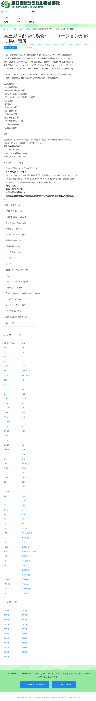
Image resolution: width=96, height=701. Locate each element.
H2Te (6, 547)
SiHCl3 (24, 486)
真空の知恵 (26, 574)
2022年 (6, 624)
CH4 (5, 463)
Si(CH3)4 (25, 463)
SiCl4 (24, 468)
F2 (5, 514)
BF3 (5, 384)
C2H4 (6, 403)
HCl (5, 551)
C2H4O (7, 407)
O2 (23, 435)
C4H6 (6, 435)
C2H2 (6, 398)
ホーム (6, 28)
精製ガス (25, 584)
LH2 (23, 343)
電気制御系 (26, 588)
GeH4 (6, 523)
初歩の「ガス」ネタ (29, 551)
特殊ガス (25, 565)
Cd (5, 454)
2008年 (24, 638)
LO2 (23, 361)
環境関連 (25, 570)
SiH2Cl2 (25, 477)
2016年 (6, 652)
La (5, 593)
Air (5, 347)
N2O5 (24, 398)
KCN (6, 588)
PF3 (23, 449)
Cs (5, 496)
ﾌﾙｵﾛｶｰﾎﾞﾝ (26, 593)
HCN (6, 556)
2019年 (6, 638)
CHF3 (6, 468)
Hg (5, 570)
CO (5, 482)
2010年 (24, 628)
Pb (23, 445)
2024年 (6, 614)
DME (6, 510)
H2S (5, 537)
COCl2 (6, 491)
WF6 (24, 519)
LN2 (23, 352)
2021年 (6, 628)
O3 (23, 440)
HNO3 (6, 579)
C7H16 (6, 445)
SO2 (23, 491)
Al (4, 352)
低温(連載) (26, 547)
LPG (23, 366)
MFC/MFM (26, 370)
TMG (24, 500)
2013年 (24, 614)
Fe (5, 519)
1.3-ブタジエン (10, 343)
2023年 (6, 619)
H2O (5, 533)
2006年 (24, 647)
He (5, 561)
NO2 (23, 426)
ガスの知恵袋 (24, 28)
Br (5, 389)
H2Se (6, 542)
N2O (23, 384)
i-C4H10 (7, 584)
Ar (5, 361)
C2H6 (6, 412)
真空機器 (25, 579)
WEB (6, 19)
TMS (24, 505)
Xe (23, 523)
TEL (19, 19)
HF (5, 565)
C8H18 (6, 449)
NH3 (23, 417)
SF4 (23, 454)
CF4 (5, 459)
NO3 (23, 431)
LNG (23, 356)
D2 (5, 505)
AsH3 (6, 370)
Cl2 (5, 472)
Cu (5, 500)
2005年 (24, 652)
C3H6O (7, 421)
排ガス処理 (26, 561)
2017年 (6, 647)
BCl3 (6, 380)
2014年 (24, 610)
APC (5, 356)
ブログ (14, 28)
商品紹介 (25, 556)
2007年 (24, 642)
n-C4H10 (25, 375)
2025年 (6, 610)
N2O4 (24, 394)
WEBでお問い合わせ (34, 684)
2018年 (6, 642)
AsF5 (6, 366)
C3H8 (6, 426)
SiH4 (24, 482)
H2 (5, 528)
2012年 (24, 619)
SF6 (23, 459)
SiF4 (23, 472)
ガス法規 (25, 537)
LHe (23, 347)
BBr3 (6, 375)
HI (5, 574)
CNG (6, 477)
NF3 (23, 412)
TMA (24, 496)
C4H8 (6, 440)
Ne (23, 407)
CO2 (5, 486)
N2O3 (24, 389)
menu (31, 19)
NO (23, 421)
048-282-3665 (64, 684)
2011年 (24, 624)
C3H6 (6, 417)
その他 (24, 528)
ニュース (25, 542)
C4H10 (6, 431)
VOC (24, 514)
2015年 (6, 656)
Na (23, 403)
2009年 (24, 633)
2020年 (6, 633)
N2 (23, 380)
